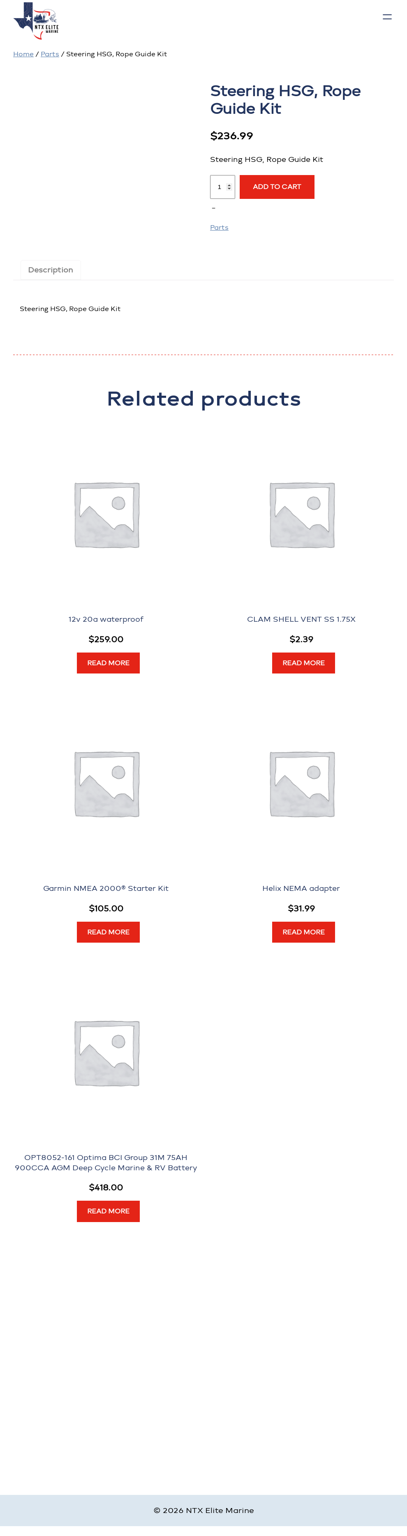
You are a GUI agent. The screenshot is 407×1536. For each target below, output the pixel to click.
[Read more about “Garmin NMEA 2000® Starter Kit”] (108, 932)
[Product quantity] (222, 187)
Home (23, 54)
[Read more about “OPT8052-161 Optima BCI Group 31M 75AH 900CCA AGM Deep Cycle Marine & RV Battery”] (108, 1211)
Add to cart (277, 187)
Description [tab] (50, 269)
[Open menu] (387, 16)
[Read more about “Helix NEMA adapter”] (303, 932)
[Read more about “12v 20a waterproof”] (108, 663)
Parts (50, 54)
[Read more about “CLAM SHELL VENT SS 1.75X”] (303, 663)
